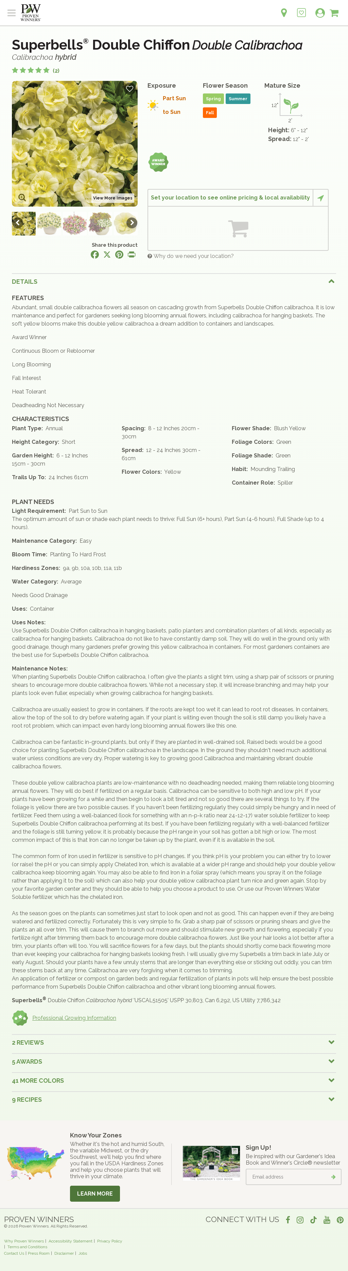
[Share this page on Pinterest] (119, 254)
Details (24, 281)
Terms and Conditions (27, 1246)
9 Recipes (27, 1099)
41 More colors (38, 1080)
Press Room (39, 1253)
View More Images (113, 198)
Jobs (83, 1253)
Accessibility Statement (70, 1241)
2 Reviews (28, 1042)
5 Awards (27, 1061)
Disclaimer (64, 1253)
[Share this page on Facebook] (95, 254)
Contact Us (14, 1253)
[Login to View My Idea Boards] (301, 9)
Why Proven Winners (24, 1241)
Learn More (95, 1193)
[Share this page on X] (107, 254)
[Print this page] (131, 254)
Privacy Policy (109, 1241)
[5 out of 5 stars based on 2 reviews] (35, 71)
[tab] (174, 281)
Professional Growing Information (64, 1018)
